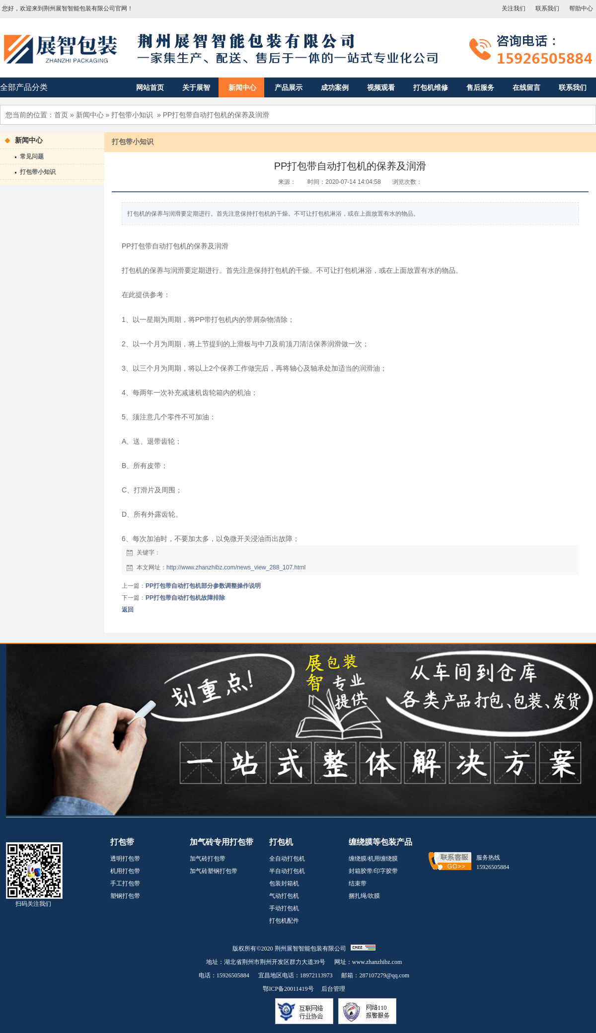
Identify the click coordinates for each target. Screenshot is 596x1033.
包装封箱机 (284, 883)
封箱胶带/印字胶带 (373, 871)
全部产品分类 (24, 87)
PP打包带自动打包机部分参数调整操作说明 (203, 585)
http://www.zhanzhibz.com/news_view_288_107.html (235, 567)
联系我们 (547, 8)
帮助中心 (581, 8)
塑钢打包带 (125, 895)
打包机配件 (284, 920)
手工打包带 (125, 883)
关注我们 (513, 8)
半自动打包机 (287, 871)
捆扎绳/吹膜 (364, 895)
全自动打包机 (287, 858)
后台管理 (333, 988)
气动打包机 (284, 895)
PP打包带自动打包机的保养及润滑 (216, 115)
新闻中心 (90, 115)
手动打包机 (284, 908)
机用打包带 (125, 871)
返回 (128, 609)
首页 (61, 115)
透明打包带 (125, 858)
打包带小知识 (132, 115)
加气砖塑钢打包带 (213, 871)
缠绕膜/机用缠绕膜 (373, 858)
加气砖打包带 (207, 858)
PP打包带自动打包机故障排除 (185, 597)
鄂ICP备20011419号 (288, 988)
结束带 (358, 883)
